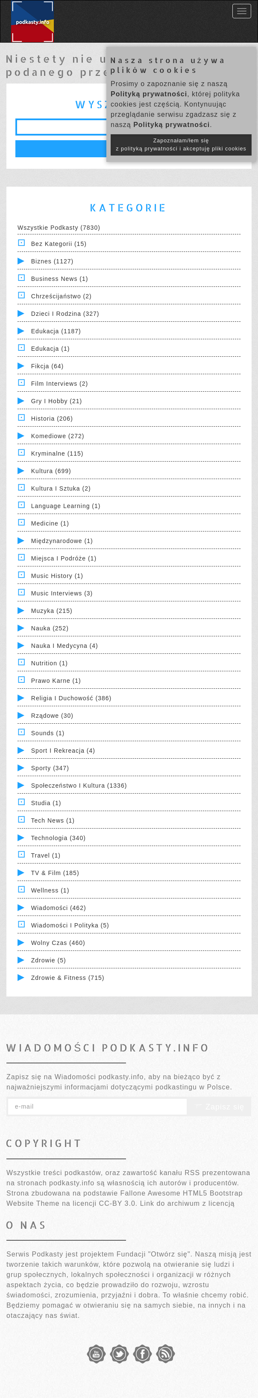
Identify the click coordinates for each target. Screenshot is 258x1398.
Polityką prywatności (149, 94)
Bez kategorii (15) (59, 243)
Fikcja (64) (47, 366)
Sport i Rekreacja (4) (63, 750)
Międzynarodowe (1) (62, 540)
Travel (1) (46, 855)
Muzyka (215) (52, 610)
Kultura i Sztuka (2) (61, 488)
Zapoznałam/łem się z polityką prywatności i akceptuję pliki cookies (181, 145)
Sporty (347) (50, 768)
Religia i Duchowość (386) (71, 698)
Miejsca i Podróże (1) (64, 558)
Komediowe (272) (58, 436)
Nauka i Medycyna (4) (64, 645)
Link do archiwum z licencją (187, 1203)
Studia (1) (46, 803)
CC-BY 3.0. (118, 1203)
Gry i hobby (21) (56, 401)
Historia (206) (52, 418)
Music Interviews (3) (62, 593)
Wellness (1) (50, 890)
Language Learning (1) (66, 506)
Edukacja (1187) (56, 331)
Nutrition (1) (49, 663)
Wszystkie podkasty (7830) (59, 227)
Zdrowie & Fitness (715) (68, 977)
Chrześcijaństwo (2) (61, 296)
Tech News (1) (53, 820)
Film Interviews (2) (59, 383)
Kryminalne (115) (57, 453)
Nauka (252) (50, 628)
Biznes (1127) (52, 261)
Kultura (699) (51, 471)
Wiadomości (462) (58, 907)
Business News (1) (59, 278)
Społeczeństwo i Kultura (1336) (79, 785)
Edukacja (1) (50, 348)
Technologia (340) (58, 838)
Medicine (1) (50, 523)
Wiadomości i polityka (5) (70, 925)
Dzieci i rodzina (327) (65, 313)
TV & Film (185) (55, 872)
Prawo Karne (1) (56, 680)
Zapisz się (219, 1107)
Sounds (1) (47, 733)
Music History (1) (57, 575)
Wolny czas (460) (58, 942)
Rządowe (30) (52, 715)
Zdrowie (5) (48, 960)
